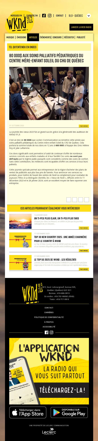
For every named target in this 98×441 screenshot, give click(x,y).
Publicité (81, 37)
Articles (33, 37)
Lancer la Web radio (81, 27)
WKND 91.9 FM (19, 23)
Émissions (21, 37)
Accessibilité (49, 327)
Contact (59, 15)
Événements (45, 37)
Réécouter (69, 37)
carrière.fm (32, 15)
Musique (10, 37)
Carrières (49, 312)
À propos (49, 322)
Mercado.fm (16, 15)
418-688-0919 (63, 293)
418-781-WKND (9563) (64, 296)
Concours (57, 37)
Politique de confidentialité (48, 317)
